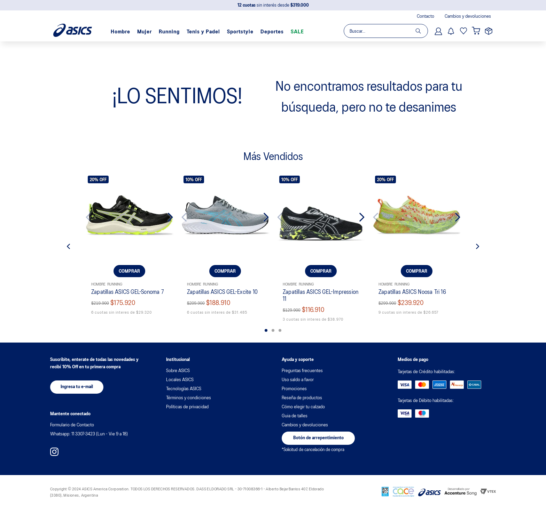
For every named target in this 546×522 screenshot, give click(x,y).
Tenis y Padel (203, 32)
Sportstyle (240, 32)
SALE (297, 32)
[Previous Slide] (93, 217)
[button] (266, 330)
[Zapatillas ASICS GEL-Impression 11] (321, 248)
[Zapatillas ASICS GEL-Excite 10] (225, 248)
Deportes (272, 32)
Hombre (120, 32)
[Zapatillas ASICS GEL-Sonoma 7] (129, 248)
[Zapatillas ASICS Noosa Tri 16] (417, 248)
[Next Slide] (164, 217)
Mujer (144, 32)
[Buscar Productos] (421, 31)
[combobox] (385, 31)
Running (169, 32)
